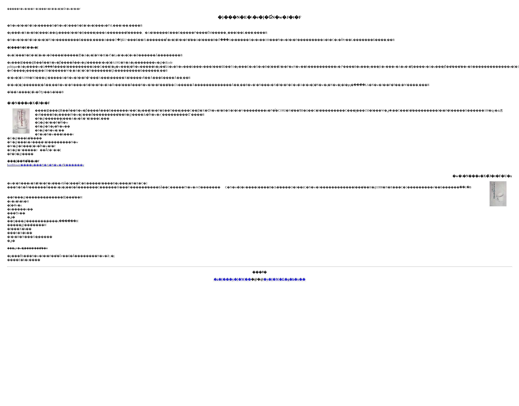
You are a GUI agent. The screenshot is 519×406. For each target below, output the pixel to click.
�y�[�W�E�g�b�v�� (284, 279)
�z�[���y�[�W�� (232, 279)
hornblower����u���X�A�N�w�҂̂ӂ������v (45, 165)
